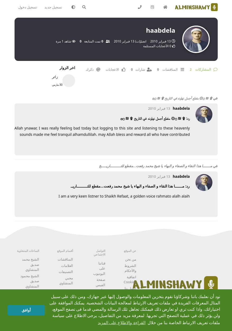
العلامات (67, 265)
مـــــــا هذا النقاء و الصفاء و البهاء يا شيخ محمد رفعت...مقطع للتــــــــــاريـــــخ (155, 166)
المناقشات (65, 259)
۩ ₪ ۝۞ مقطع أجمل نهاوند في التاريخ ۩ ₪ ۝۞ (182, 98)
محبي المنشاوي (66, 281)
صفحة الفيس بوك (100, 284)
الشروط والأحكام (130, 268)
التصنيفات (66, 271)
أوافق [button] (26, 310)
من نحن (130, 259)
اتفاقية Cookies (130, 280)
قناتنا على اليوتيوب (99, 268)
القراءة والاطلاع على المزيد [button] (121, 322)
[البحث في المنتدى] (86, 7)
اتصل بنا (130, 288)
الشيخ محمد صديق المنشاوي (30, 264)
